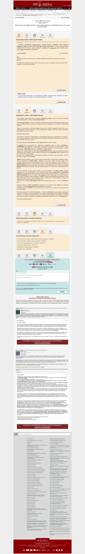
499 (20, 136)
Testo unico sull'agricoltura (56, 499)
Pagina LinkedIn (62, 549)
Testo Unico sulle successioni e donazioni (59, 505)
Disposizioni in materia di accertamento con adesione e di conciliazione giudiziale (59, 519)
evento (39, 406)
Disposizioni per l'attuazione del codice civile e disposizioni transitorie (37, 446)
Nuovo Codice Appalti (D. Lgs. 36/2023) (34, 440)
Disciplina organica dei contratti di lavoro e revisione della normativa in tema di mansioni (37, 521)
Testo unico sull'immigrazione (56, 485)
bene (45, 152)
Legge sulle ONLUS (54, 464)
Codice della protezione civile (33, 490)
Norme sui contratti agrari (56, 449)
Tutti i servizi (67, 10)
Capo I (28, 15)
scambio (64, 177)
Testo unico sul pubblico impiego (57, 479)
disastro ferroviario (30, 386)
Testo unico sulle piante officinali (57, 501)
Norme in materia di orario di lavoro (58, 440)
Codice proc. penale (42, 10)
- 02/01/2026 (24, 249)
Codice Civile (17, 10)
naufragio (37, 386)
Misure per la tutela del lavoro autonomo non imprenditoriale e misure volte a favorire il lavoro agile (37, 526)
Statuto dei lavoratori (32, 519)
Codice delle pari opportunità (33, 479)
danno (45, 138)
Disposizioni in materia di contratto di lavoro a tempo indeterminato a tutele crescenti (37, 524)
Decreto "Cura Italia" (31, 505)
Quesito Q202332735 (43, 350)
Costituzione (50, 10)
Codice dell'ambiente (31, 475)
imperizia (50, 380)
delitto (28, 152)
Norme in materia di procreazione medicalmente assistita (34, 514)
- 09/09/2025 (28, 247)
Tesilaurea (42, 36)
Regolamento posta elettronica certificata (59, 529)
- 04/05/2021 (31, 243)
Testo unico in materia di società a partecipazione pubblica (57, 503)
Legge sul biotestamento (32, 516)
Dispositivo (19, 111)
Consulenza (50, 36)
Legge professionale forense (56, 442)
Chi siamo (52, 546)
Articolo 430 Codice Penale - (32, 350)
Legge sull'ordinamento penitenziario (58, 471)
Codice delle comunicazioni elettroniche (36, 477)
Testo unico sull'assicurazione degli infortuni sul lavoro (58, 491)
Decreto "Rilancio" (31, 503)
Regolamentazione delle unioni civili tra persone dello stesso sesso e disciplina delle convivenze (37, 509)
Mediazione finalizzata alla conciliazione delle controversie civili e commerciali (59, 469)
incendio (19, 385)
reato (29, 142)
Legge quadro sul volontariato (57, 463)
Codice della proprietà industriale (34, 483)
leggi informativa (53, 283)
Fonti (20, 14)
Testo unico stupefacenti (55, 487)
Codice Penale (33, 10)
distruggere (55, 128)
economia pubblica (47, 118)
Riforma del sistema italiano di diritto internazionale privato (58, 473)
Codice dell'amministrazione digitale (35, 485)
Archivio (56, 546)
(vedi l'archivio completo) (42, 268)
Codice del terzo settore (32, 488)
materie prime (36, 44)
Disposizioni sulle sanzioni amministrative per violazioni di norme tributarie (60, 521)
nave (50, 386)
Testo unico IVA (53, 510)
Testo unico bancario (54, 482)
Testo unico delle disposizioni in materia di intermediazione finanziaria (59, 496)
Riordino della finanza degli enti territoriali (60, 528)
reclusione (53, 48)
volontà (59, 192)
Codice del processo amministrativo (35, 472)
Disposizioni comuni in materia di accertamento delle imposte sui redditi (58, 512)
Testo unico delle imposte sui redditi (58, 506)
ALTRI (55, 10)
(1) (53, 45)
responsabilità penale (39, 407)
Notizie (34, 36)
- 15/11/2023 (27, 245)
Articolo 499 (40, 15)
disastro (51, 377)
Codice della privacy (31, 464)
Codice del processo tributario (34, 463)
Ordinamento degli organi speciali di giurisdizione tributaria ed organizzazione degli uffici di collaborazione (59, 524)
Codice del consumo (31, 466)
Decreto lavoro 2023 (31, 499)
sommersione (44, 386)
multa (21, 49)
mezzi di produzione (25, 138)
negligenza (39, 380)
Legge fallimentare (54, 443)
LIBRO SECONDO (35, 14)
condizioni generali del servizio (33, 283)
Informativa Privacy (42, 546)
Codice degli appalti (31, 493)
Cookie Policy (48, 546)
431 (42, 379)
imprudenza (44, 380)
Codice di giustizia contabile (33, 480)
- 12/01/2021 (35, 239)
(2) (40, 47)
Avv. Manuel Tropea (46, 543)
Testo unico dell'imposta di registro (58, 508)
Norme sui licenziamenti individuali (57, 438)
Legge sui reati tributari (55, 475)
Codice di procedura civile (33, 447)
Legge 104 (29, 517)
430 (40, 379)
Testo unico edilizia (54, 484)
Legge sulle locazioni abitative (56, 453)
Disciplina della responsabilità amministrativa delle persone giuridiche (59, 461)
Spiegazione (27, 36)
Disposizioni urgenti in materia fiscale (58, 516)
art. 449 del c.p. (20, 384)
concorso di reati (47, 149)
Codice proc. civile (25, 10)
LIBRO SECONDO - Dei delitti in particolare (31, 41)
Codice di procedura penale (33, 455)
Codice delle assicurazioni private (34, 467)
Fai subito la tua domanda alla (42, 342)
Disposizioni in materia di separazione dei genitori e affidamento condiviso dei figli (36, 495)
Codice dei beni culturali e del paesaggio (36, 469)
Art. (20, 17)
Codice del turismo (31, 474)
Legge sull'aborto (31, 497)
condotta (21, 145)
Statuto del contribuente (55, 526)
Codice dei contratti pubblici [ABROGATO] (36, 471)
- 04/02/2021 (32, 241)
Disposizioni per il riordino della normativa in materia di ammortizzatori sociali (37, 530)
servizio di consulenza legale (34, 301)
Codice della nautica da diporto (34, 482)
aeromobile (20, 387)
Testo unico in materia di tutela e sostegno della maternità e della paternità (59, 477)
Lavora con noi (42, 547)
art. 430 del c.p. (20, 393)
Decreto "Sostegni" (31, 502)
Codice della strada (31, 461)
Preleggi (29, 443)
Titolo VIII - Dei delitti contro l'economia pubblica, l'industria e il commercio (48, 41)
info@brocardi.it (35, 546)
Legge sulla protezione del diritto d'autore (59, 445)
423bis (59, 384)
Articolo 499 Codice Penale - (44, 308)
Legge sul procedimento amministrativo (58, 456)
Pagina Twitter (59, 549)
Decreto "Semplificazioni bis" (33, 500)
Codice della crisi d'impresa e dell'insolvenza (37, 491)
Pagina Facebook (57, 549)
